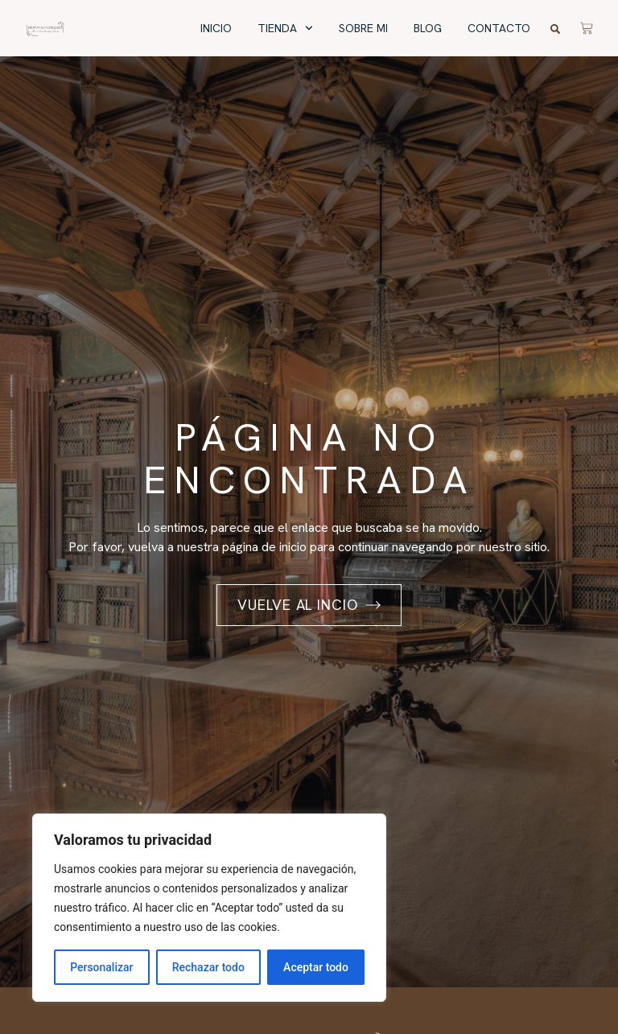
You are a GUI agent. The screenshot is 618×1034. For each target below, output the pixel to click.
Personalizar (101, 967)
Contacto (499, 28)
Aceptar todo (315, 967)
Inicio (216, 28)
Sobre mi (363, 28)
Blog (428, 28)
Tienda (285, 29)
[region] (209, 908)
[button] (555, 29)
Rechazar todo (208, 967)
